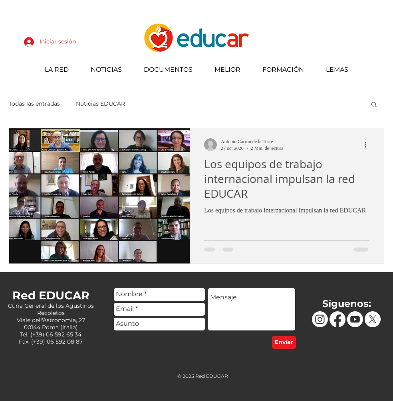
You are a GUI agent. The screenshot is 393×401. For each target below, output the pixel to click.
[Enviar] (284, 342)
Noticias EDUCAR (100, 103)
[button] (374, 105)
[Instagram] (320, 319)
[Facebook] (337, 319)
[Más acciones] (368, 144)
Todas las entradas (34, 103)
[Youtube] (355, 319)
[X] (373, 319)
